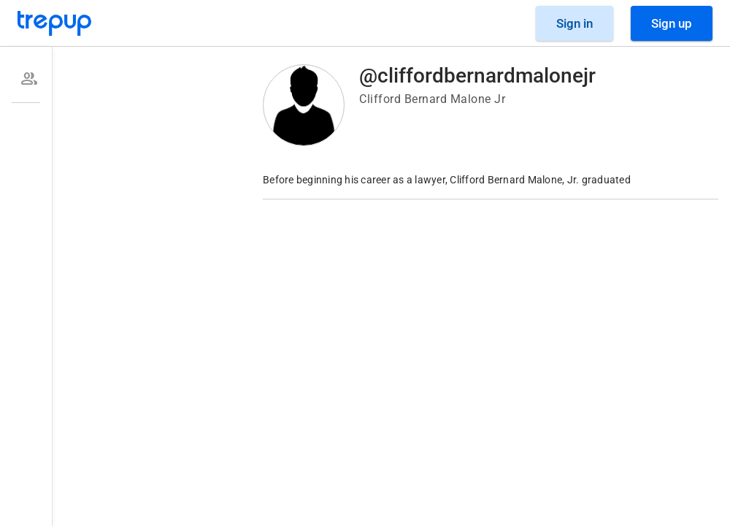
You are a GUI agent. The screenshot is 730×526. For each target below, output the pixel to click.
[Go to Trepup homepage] (55, 23)
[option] (26, 78)
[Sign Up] (671, 23)
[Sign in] (574, 23)
